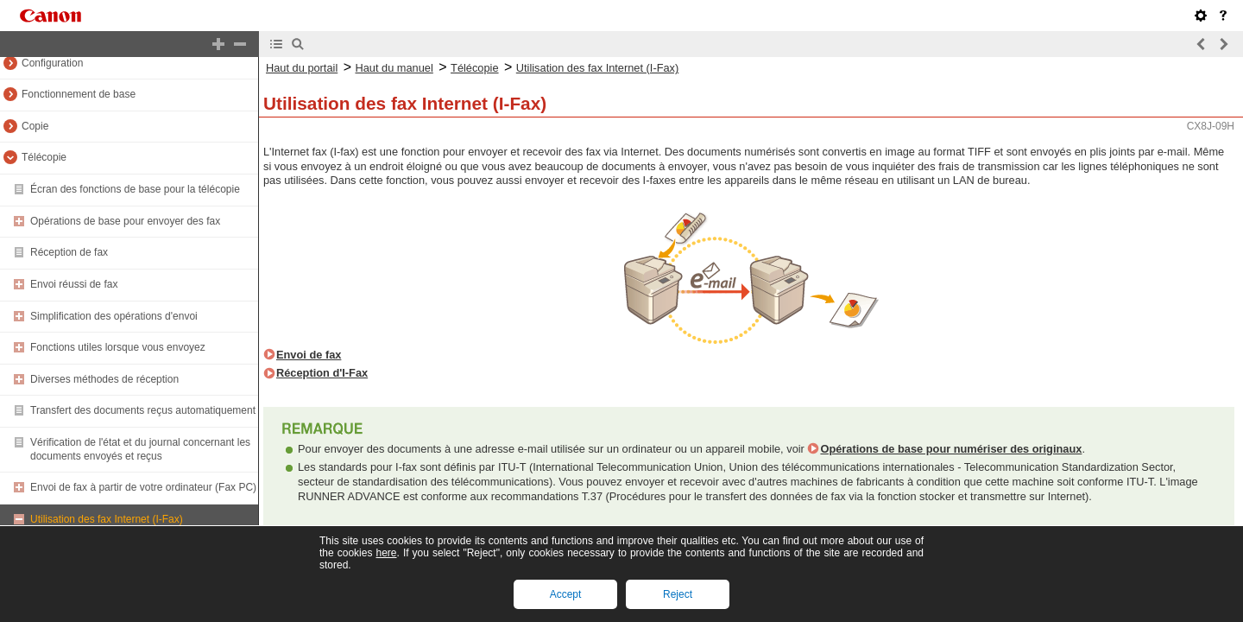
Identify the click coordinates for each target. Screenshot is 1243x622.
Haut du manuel (393, 67)
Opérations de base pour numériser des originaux (951, 448)
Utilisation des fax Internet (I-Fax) (106, 519)
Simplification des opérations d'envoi (114, 316)
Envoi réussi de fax (73, 284)
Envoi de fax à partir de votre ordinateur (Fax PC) (143, 487)
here (385, 553)
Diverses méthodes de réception (104, 379)
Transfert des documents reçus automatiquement (143, 410)
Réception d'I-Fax (322, 372)
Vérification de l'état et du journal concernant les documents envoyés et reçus (140, 449)
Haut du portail (302, 67)
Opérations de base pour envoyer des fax (125, 221)
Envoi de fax (308, 354)
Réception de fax (69, 252)
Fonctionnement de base (79, 94)
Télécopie (44, 157)
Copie (35, 126)
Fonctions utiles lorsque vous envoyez (117, 347)
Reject (677, 594)
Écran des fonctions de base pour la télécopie (135, 189)
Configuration (52, 63)
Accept (566, 594)
